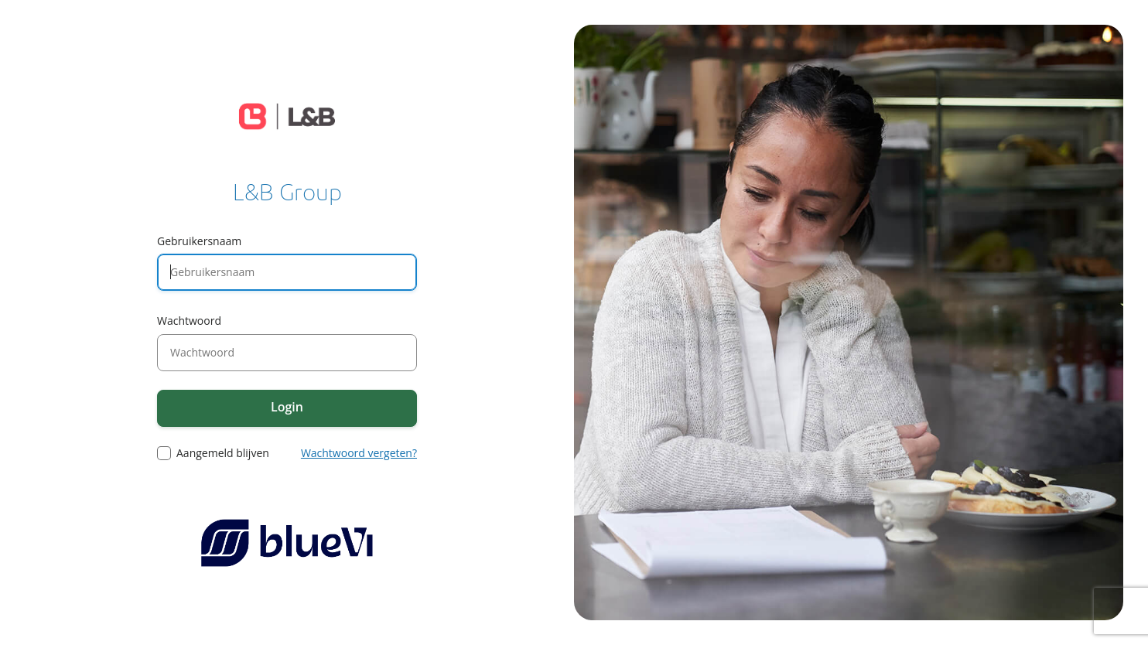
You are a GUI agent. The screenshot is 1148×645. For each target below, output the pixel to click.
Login (287, 406)
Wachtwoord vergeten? (359, 452)
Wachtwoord (189, 320)
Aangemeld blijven (222, 453)
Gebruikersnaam (199, 241)
